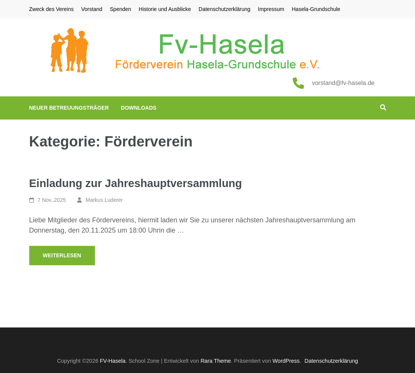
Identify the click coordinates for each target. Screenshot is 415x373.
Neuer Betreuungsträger (69, 108)
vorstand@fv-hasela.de (343, 83)
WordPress (286, 361)
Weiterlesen (62, 255)
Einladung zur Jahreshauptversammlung (135, 183)
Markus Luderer (104, 200)
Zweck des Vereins (51, 9)
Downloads (138, 108)
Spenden (120, 9)
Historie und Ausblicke (165, 9)
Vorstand (91, 9)
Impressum (271, 9)
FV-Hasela (113, 361)
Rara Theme (215, 361)
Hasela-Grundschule (316, 9)
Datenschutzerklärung (224, 9)
